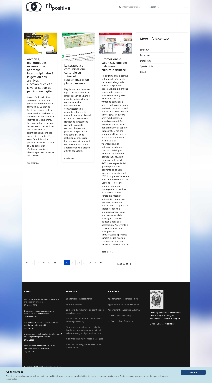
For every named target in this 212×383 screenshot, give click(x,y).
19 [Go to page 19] (61, 262)
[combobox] (165, 6)
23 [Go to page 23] (84, 262)
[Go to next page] (95, 262)
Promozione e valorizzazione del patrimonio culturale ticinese (114, 64)
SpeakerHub (146, 66)
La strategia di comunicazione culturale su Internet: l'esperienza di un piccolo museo (76, 74)
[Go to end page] (100, 262)
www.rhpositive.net (52, 367)
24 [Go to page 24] (90, 262)
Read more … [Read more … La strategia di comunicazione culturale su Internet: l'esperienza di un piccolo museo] (70, 158)
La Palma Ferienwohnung (119, 315)
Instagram (145, 60)
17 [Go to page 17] (49, 262)
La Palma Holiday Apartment (120, 321)
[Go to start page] (27, 262)
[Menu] (186, 7)
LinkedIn (144, 49)
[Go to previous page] (32, 262)
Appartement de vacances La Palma (124, 310)
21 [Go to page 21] (72, 262)
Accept (193, 372)
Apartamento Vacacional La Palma (123, 298)
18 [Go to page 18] (55, 262)
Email (143, 71)
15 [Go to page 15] (37, 262)
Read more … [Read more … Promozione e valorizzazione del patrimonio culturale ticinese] (107, 251)
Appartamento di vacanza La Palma (123, 304)
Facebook (145, 55)
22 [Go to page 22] (78, 262)
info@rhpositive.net (131, 7)
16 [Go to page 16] (43, 262)
